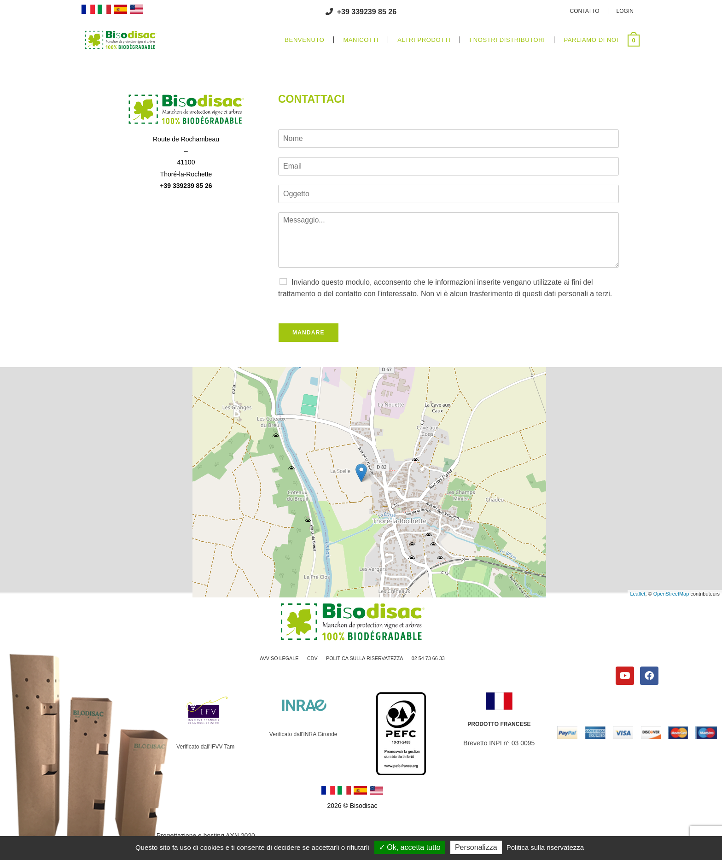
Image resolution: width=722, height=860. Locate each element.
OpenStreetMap (671, 594)
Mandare (308, 332)
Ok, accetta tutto (410, 847)
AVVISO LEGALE (272, 660)
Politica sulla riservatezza (545, 847)
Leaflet (637, 594)
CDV (308, 660)
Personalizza (476, 847)
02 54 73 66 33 (435, 660)
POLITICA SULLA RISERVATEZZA (365, 660)
